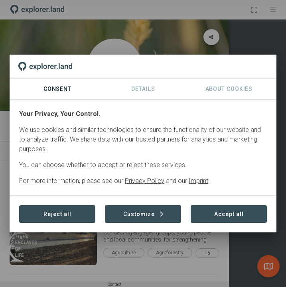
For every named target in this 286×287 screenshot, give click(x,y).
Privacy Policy (144, 181)
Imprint (198, 181)
